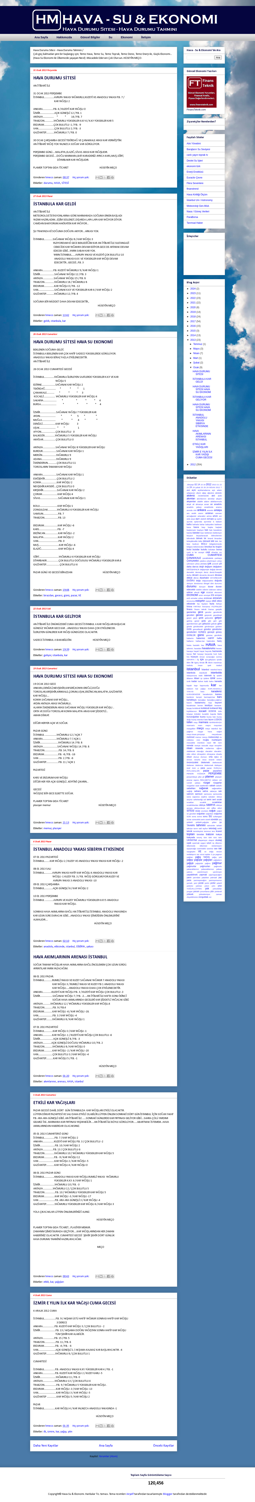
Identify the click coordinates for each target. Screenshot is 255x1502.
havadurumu (208, 648)
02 (195, 484)
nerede (190, 745)
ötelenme (199, 765)
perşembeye (192, 777)
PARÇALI (218, 768)
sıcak (219, 799)
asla (188, 519)
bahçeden (209, 524)
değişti (212, 569)
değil (201, 566)
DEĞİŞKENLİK (193, 569)
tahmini (200, 825)
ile (192, 662)
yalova (189, 872)
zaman (219, 894)
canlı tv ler (192, 552)
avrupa (210, 519)
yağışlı (190, 863)
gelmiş (189, 621)
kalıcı (211, 681)
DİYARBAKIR (216, 578)
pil (203, 777)
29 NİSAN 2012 (213, 487)
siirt (208, 808)
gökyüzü (206, 623)
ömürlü (197, 760)
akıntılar (211, 499)
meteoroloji (213, 737)
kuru (220, 714)
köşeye (190, 714)
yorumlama (204, 891)
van (215, 848)
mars (200, 725)
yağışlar (198, 859)
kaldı (206, 681)
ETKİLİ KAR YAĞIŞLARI (54, 1103)
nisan (189, 748)
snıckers (204, 811)
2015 (193, 330)
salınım (190, 794)
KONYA (212, 711)
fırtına (189, 606)
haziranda (217, 651)
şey (220, 819)
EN (212, 595)
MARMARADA (215, 722)
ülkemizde (191, 846)
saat (197, 785)
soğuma (218, 813)
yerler (213, 883)
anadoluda (208, 507)
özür (194, 768)
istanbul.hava (216, 669)
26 (205, 487)
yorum (196, 891)
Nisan (196, 353)
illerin (210, 662)
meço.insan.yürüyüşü (196, 734)
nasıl (209, 743)
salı (220, 791)
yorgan (189, 891)
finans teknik (200, 609)
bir (205, 538)
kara (202, 691)
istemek (208, 675)
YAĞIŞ (206, 857)
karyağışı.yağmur (214, 700)
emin (201, 595)
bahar (202, 524)
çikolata (203, 564)
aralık (193, 513)
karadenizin (208, 694)
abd (188, 490)
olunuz (196, 757)
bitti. (217, 541)
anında (189, 510)
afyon (198, 493)
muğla (206, 740)
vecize (219, 851)
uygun (203, 843)
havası (219, 648)
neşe (211, 745)
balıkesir (218, 524)
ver (198, 854)
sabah (212, 785)
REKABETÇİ (205, 780)
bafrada (195, 524)
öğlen (216, 757)
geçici (189, 618)
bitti (212, 541)
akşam (219, 499)
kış (220, 708)
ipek (209, 665)
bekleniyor (217, 533)
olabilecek (191, 751)
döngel (206, 583)
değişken (217, 566)
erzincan (208, 598)
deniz (206, 572)
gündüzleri (192, 632)
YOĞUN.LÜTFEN (194, 889)
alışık (189, 504)
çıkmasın (190, 564)
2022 (193, 298)
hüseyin (194, 657)
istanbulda (216, 672)
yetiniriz (190, 886)
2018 (193, 316)
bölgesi (190, 547)
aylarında (198, 522)
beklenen (208, 533)
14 (199, 484)
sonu (205, 816)
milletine (190, 740)
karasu (218, 694)
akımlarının (50, 1081)
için (202, 659)
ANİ (194, 510)
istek (201, 675)
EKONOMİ (192, 595)
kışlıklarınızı (192, 711)
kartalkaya (191, 700)
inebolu (190, 665)
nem (220, 743)
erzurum (217, 598)
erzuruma (191, 601)
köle (220, 711)
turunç (199, 837)
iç (198, 659)
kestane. (218, 705)
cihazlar (214, 552)
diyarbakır (204, 578)
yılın (70, 1431)
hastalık (196, 645)
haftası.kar (200, 641)
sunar (189, 819)
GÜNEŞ (202, 632)
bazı (202, 533)
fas (198, 604)
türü (215, 837)
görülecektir (198, 626)
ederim (205, 590)
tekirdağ (212, 828)
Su (110, 37)
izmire (50, 1431)
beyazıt (190, 535)
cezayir (201, 552)
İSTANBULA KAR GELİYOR (57, 616)
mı (221, 737)
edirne (190, 592)
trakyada (191, 837)
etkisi (219, 601)
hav (202, 645)
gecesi (58, 595)
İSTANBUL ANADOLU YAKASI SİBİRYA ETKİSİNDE (78, 849)
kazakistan (191, 705)
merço (204, 737)
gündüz (207, 629)
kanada (218, 681)
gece (200, 612)
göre (219, 623)
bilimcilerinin (216, 535)
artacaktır (202, 516)
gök (199, 624)
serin (209, 799)
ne (214, 742)
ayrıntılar (207, 522)
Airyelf (130, 1494)
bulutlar (196, 549)
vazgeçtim (191, 851)
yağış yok (217, 857)
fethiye (219, 604)
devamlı (210, 575)
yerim (207, 883)
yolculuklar (217, 889)
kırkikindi (205, 708)
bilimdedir (191, 538)
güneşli (210, 632)
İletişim (146, 37)
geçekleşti (217, 615)
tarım (195, 828)
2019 (193, 312)
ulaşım (211, 840)
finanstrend (192, 188)
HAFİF (211, 638)
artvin (215, 516)
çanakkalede (208, 558)
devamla (203, 575)
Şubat (196, 362)
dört (212, 583)
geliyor (47, 655)
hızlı (215, 654)
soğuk (212, 810)
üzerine (210, 848)
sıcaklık (203, 802)
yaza (189, 880)
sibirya (202, 805)
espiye (208, 601)
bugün (219, 546)
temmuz (207, 831)
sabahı (219, 785)
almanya (199, 504)
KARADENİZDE (193, 694)
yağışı (63, 1431)
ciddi (208, 552)
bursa (219, 549)
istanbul (70, 946)
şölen (214, 822)
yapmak (203, 874)
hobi (220, 654)
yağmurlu (218, 866)
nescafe (204, 745)
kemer (200, 705)
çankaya (218, 558)
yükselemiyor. (205, 894)
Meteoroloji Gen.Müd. (198, 206)
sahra (205, 791)
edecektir (191, 589)
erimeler (194, 598)
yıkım (207, 886)
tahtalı (219, 825)
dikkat (189, 578)
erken (200, 598)
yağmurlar (191, 866)
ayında (189, 522)
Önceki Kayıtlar (163, 1445)
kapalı (189, 685)
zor (210, 897)
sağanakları (217, 788)
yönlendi (218, 891)
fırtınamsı (206, 606)
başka (210, 527)
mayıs (208, 725)
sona (194, 816)
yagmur (218, 854)
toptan (191, 834)
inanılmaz (218, 662)
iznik (188, 681)
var (220, 848)
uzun (209, 843)
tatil (200, 828)
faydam (204, 604)
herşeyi (200, 654)
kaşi (210, 703)
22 (221, 484)
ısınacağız (210, 657)
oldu (188, 754)
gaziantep (191, 612)
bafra (189, 524)
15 (202, 484)
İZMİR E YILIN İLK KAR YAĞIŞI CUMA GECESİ (74, 1303)
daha (189, 566)
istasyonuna (192, 675)
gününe (209, 635)
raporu (196, 780)
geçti (195, 618)
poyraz (189, 780)
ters (213, 831)
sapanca (195, 797)
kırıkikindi (196, 708)
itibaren (190, 678)
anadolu (48, 946)
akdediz (218, 493)
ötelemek (205, 762)
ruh (220, 780)
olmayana (211, 754)
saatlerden (204, 785)
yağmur (217, 863)
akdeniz (191, 495)
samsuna (208, 794)
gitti (220, 621)
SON (189, 816)
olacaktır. (218, 751)
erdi (188, 598)
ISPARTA (190, 659)
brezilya (208, 546)
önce (204, 760)
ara (188, 513)
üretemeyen (217, 846)
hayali (196, 651)
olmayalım (201, 754)
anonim (210, 510)
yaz (220, 877)
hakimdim (211, 641)
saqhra (204, 797)
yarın (189, 877)
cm (220, 552)
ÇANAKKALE (194, 558)
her (194, 654)
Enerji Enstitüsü (195, 171)
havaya (190, 651)
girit (214, 621)
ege (203, 592)
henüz (189, 654)
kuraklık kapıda (209, 714)
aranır (200, 513)
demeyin (198, 572)
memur (48, 828)
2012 (193, 464)
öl (221, 757)
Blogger (168, 1494)
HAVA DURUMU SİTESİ (54, 78)
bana (189, 527)
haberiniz (200, 638)
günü (67, 595)
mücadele (191, 743)
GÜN (189, 629)
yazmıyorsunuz (215, 880)
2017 (193, 321)
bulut (189, 549)
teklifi (219, 828)
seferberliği (198, 799)
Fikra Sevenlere (195, 183)
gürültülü (218, 635)
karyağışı (202, 700)
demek (219, 569)
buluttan (211, 549)
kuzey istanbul (197, 720)
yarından (196, 877)
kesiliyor (209, 705)
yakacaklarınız (193, 869)
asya (193, 519)
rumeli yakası (193, 783)
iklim (188, 662)
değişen (208, 566)
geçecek (208, 615)
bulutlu (204, 549)
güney (219, 632)
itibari (196, 678)
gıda (203, 621)
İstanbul (205, 669)
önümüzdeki (192, 762)
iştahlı (219, 675)
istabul (219, 665)
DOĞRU (191, 580)
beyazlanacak (202, 535)
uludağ (218, 840)
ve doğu (209, 851)
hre (188, 657)
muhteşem (217, 740)
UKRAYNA (192, 840)
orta (211, 757)
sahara (197, 791)
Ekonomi (126, 37)
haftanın (190, 641)
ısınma (219, 657)
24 (190, 487)
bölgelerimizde (215, 544)
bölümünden (198, 547)
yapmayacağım (215, 875)
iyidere (206, 678)
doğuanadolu (207, 581)
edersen (212, 590)
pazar (74, 595)
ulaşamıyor (202, 840)
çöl (220, 563)
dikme (196, 578)
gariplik (219, 609)
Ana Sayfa (41, 37)
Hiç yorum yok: (81, 177)
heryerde (208, 654)
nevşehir (218, 745)
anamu (219, 507)
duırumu (218, 583)
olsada (219, 754)
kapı (196, 685)
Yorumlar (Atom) (108, 1456)
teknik (189, 831)
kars (219, 697)
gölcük (214, 624)
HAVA (57, 183)
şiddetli (190, 822)
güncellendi (198, 629)
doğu (198, 580)
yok (207, 888)
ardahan (209, 513)
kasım (189, 703)
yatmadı (213, 877)
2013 (193, 340)
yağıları (190, 857)
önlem (219, 760)
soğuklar (201, 813)
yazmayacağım (200, 880)
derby (189, 575)
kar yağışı (200, 689)
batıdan (196, 533)
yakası (89, 946)
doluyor (190, 583)
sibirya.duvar (199, 808)
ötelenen (190, 765)
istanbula (56, 321)
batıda (189, 533)
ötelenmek (208, 765)
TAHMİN (191, 825)
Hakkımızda (64, 37)
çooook (215, 564)
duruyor (202, 587)
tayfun (205, 828)
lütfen (189, 722)
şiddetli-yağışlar (202, 822)
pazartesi (217, 771)
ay (215, 519)
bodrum (195, 544)
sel (204, 799)
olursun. (203, 757)
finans (189, 609)
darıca (195, 566)
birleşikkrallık (192, 541)
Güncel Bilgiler (90, 37)
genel (196, 621)
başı (203, 527)
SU (210, 816)
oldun (193, 754)
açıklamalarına (204, 490)
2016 (193, 326)
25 (202, 487)
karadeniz (216, 691)
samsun (199, 794)
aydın (219, 519)
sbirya (219, 797)
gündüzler (217, 629)
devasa (218, 575)
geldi (46, 321)
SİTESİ (65, 183)
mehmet (190, 737)
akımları (191, 498)
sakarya (213, 791)
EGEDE (209, 592)
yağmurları (205, 866)
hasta (189, 645)
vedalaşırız (191, 854)
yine (220, 886)
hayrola (208, 651)
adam (219, 490)
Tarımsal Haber (195, 222)
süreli (207, 819)
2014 (193, 335)
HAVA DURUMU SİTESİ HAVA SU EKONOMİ (73, 342)
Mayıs (196, 348)
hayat (202, 651)
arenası (61, 1081)
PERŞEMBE (215, 773)
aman (206, 504)
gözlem (219, 626)
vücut (202, 854)
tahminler (211, 825)
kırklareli (214, 708)
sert (214, 799)
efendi (196, 592)
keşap (189, 708)
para (203, 768)
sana (189, 797)
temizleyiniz (198, 831)
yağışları (59, 1282)
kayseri (218, 702)
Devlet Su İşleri (195, 160)
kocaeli (202, 711)
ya (214, 854)
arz (220, 516)
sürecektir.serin (198, 819)
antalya (218, 510)
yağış (198, 857)
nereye (197, 745)
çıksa (197, 564)
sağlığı (189, 791)
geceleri (190, 615)
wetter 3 (208, 854)
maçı (196, 722)
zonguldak (203, 897)
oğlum (219, 748)
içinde (219, 659)
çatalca (203, 561)
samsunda (217, 794)
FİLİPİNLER (217, 606)
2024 (193, 288)
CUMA (190, 555)
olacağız (200, 751)
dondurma (198, 583)
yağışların (217, 860)
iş (214, 675)
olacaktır (209, 751)
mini (198, 740)
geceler (208, 612)
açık (194, 490)
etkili (46, 1282)
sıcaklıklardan (192, 805)
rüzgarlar (217, 783)
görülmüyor (209, 626)
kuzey (203, 717)
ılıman (202, 657)
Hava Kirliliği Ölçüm (197, 194)
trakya (219, 834)
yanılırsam (217, 872)
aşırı (198, 519)
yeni (195, 883)
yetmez (199, 886)
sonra (199, 816)
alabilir (200, 501)
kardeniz (190, 697)
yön (212, 891)
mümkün (201, 743)
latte (206, 720)
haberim (190, 638)
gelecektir (209, 618)
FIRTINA (197, 606)
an (211, 504)
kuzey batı (211, 717)
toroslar (200, 834)
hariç (219, 641)
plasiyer (57, 828)
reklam (215, 780)
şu (221, 822)
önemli (211, 760)
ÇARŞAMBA (193, 561)
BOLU (204, 544)
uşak (189, 843)
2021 (193, 302)
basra (196, 527)
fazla (212, 603)
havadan (197, 648)
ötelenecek (217, 762)
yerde (201, 883)
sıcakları (190, 802)
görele (189, 626)
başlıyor (200, 530)
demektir (190, 572)
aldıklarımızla (216, 501)
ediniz (219, 590)
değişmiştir (204, 569)
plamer (209, 776)
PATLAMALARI (193, 771)
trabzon (210, 834)
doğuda (218, 580)
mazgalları (191, 728)
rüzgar (206, 782)
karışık (199, 697)
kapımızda (204, 685)
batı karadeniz (215, 530)
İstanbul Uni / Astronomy (200, 200)
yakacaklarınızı (207, 869)
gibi (209, 621)
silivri (220, 808)
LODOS (218, 719)
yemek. (190, 883)
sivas (197, 811)
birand (210, 538)
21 (218, 484)
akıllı (220, 496)
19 (204, 484)
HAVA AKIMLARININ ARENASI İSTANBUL (70, 957)
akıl (213, 495)
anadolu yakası (194, 507)
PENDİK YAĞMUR (196, 774)
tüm (205, 837)
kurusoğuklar (193, 717)
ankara (201, 510)
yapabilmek (192, 874)
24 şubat (196, 487)
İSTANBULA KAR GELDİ (54, 204)
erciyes (218, 595)
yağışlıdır (199, 863)
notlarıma (210, 748)
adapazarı (191, 493)
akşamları (191, 501)
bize (188, 544)
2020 (193, 307)
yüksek (190, 894)
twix (220, 837)
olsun (189, 757)
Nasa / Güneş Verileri (198, 211)
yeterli (219, 883)
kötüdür (197, 714)
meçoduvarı (217, 734)
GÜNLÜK (191, 635)
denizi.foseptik (216, 572)
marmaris (191, 725)
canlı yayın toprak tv (197, 155)
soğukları (209, 814)
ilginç (196, 662)
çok (209, 563)
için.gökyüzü (210, 659)
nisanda (199, 748)
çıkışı (219, 561)
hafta (219, 638)
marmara (203, 722)
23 (188, 487)
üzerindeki (201, 848)
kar (64, 321)
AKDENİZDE (203, 496)
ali (193, 504)
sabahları (191, 788)
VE (79, 595)
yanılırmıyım (202, 872)
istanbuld (203, 673)
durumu (48, 183)
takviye (190, 828)
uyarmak (196, 843)
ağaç (204, 493)
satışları (211, 797)
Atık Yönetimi (194, 143)
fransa (211, 609)
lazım (211, 719)
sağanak (203, 788)
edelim (199, 590)
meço (200, 728)
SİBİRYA (80, 946)
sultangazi (217, 816)
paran (209, 768)
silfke (213, 808)
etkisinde (59, 946)
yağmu (208, 863)
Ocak (196, 367)
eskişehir (200, 600)
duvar (210, 586)
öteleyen (218, 765)
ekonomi (218, 592)
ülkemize (203, 846)
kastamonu (200, 702)
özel (188, 768)
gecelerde (217, 612)
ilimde (202, 662)
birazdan (49, 595)
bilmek (199, 538)
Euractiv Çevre (194, 177)
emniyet (207, 595)
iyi (201, 678)
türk (210, 837)
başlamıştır (191, 530)
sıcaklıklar (217, 802)
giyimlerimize (192, 624)
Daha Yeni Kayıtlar (45, 1445)
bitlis (200, 541)
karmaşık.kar (209, 697)
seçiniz (189, 799)
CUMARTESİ (215, 555)
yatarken (205, 877)
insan (200, 665)
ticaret (219, 831)
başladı (219, 527)
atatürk (203, 519)
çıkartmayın (212, 561)
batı (206, 530)
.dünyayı (190, 484)
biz (220, 541)
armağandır (191, 516)
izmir (212, 678)
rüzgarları (191, 785)
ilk (45, 1431)
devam (195, 575)
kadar (194, 681)
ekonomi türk (193, 166)
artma (209, 516)
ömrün (189, 760)
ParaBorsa (192, 217)
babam (219, 522)
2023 (193, 293)
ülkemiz (218, 843)
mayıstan (218, 725)
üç (213, 843)
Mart (196, 358)
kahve (200, 681)
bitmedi (206, 541)
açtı (213, 490)
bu (214, 546)
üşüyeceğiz (191, 848)
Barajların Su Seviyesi (198, 149)
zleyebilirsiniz (192, 897)
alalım (206, 501)
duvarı (219, 586)
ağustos (210, 493)
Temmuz (198, 344)
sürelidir (214, 819)
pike (200, 777)
